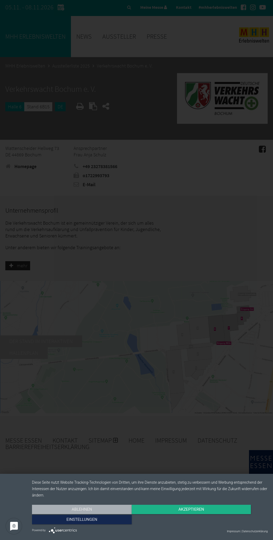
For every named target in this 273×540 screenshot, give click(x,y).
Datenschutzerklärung (255, 531)
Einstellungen (232, 520)
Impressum (233, 531)
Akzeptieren (150, 520)
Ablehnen (67, 520)
